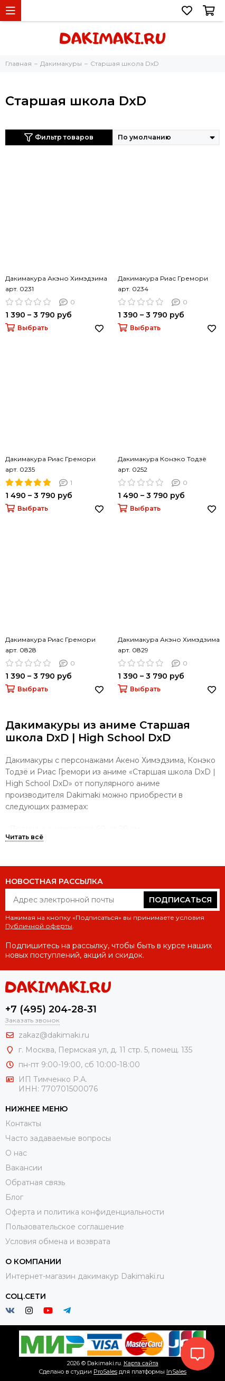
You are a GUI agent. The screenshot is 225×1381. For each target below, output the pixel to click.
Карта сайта (141, 1363)
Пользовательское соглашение (64, 1226)
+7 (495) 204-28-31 (51, 1009)
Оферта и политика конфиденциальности (84, 1212)
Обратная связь (35, 1182)
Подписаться (180, 900)
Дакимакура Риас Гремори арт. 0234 (163, 283)
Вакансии (23, 1168)
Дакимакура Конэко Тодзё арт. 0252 (162, 464)
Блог (14, 1197)
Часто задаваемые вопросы (58, 1138)
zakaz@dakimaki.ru (53, 1035)
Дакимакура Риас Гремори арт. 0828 (50, 644)
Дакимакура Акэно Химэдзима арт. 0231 (56, 283)
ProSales (105, 1371)
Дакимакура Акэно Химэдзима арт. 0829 (169, 644)
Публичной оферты (38, 926)
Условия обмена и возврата (57, 1241)
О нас (16, 1153)
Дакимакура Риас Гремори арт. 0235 (50, 464)
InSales (176, 1371)
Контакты (23, 1123)
